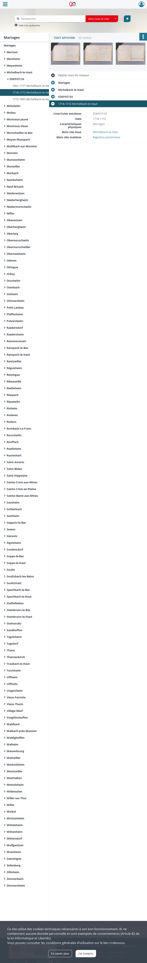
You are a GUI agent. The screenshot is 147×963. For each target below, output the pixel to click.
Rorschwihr (14, 435)
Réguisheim (14, 368)
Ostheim (12, 294)
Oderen (11, 260)
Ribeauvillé (14, 381)
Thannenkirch (16, 657)
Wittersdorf (14, 838)
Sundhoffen (14, 630)
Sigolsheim (14, 543)
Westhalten (14, 778)
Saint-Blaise (14, 469)
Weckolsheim (15, 764)
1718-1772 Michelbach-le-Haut (32, 92)
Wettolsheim (15, 785)
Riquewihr (13, 401)
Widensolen (14, 791)
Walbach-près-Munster (22, 731)
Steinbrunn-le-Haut (19, 617)
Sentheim (13, 516)
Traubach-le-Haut (18, 664)
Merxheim (13, 59)
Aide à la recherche (29, 25)
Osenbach (13, 287)
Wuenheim (14, 852)
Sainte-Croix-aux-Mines (22, 482)
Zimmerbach (15, 879)
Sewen (11, 529)
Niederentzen (15, 193)
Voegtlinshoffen (17, 717)
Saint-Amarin (15, 462)
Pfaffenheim (15, 314)
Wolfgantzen (15, 845)
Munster (12, 153)
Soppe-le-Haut (16, 563)
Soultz (11, 569)
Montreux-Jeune (17, 119)
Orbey (11, 274)
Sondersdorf (15, 549)
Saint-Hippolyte (17, 475)
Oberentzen (14, 220)
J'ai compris (85, 953)
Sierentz (12, 536)
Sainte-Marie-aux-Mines (22, 496)
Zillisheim (13, 872)
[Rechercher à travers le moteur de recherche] (52, 19)
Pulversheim (15, 321)
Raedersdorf (15, 328)
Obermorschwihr (18, 240)
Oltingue (12, 267)
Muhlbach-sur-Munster (22, 146)
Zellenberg (13, 865)
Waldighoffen (15, 737)
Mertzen (12, 52)
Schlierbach (14, 509)
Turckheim (14, 670)
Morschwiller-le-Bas (20, 133)
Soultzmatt (14, 583)
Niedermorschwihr (19, 207)
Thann (11, 650)
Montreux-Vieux (17, 126)
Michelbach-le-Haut (19, 72)
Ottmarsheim (15, 301)
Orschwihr (13, 280)
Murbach (12, 173)
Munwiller (13, 166)
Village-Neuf (15, 711)
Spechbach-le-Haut (19, 596)
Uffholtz (12, 684)
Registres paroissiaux (106, 137)
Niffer (10, 213)
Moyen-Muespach (18, 139)
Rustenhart (14, 455)
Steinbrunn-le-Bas (18, 610)
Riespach (12, 395)
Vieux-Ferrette (16, 697)
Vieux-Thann (15, 704)
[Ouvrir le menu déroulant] (5, 4)
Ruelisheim (14, 448)
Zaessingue (14, 858)
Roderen (12, 415)
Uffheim (12, 677)
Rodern (11, 422)
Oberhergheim (16, 227)
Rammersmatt (16, 341)
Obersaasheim (16, 254)
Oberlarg (12, 233)
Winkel (11, 811)
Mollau (11, 112)
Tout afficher (64, 37)
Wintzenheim (15, 818)
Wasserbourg (15, 751)
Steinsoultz (14, 623)
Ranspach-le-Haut (18, 354)
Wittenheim (14, 832)
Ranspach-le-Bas (17, 348)
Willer (10, 805)
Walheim (12, 744)
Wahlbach (13, 724)
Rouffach (13, 442)
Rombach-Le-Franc (19, 428)
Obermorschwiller (18, 247)
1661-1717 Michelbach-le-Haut (32, 86)
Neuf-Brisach (15, 186)
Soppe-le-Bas (15, 556)
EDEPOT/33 (17, 79)
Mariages (10, 45)
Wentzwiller (14, 771)
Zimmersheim (16, 885)
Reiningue (13, 375)
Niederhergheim (17, 200)
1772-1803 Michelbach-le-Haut (32, 99)
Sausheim (13, 502)
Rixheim (12, 408)
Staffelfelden (15, 603)
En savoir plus (60, 953)
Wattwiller (13, 758)
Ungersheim (15, 690)
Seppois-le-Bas (16, 522)
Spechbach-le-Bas (18, 590)
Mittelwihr (13, 106)
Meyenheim (14, 65)
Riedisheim (14, 388)
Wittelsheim (15, 825)
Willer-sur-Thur (17, 798)
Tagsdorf (12, 643)
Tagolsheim (14, 637)
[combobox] (102, 18)
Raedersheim (15, 334)
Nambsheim (15, 180)
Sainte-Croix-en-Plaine (21, 489)
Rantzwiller (14, 361)
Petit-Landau (15, 307)
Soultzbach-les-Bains (20, 576)
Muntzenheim (16, 159)
